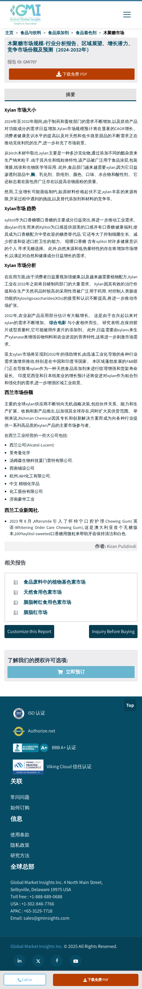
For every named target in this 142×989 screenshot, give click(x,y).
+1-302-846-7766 (37, 904)
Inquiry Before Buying (113, 631)
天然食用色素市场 (43, 592)
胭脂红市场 (35, 612)
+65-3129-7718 (37, 911)
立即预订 (71, 672)
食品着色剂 (86, 32)
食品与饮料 (30, 32)
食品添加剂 (58, 32)
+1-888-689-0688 (45, 896)
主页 (9, 32)
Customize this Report (29, 631)
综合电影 (57, 322)
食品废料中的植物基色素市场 (54, 582)
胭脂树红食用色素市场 (47, 602)
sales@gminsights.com (46, 918)
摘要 (70, 94)
